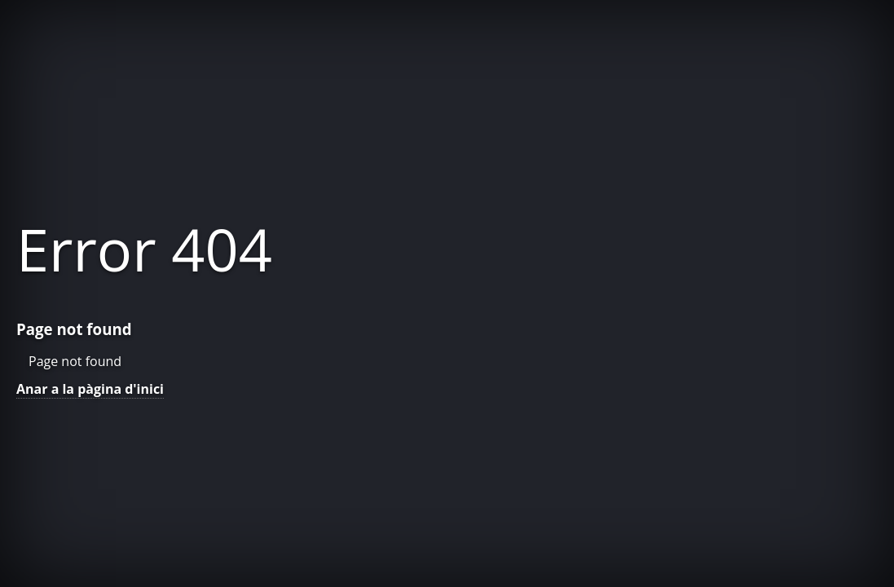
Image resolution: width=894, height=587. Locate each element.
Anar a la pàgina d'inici (90, 389)
